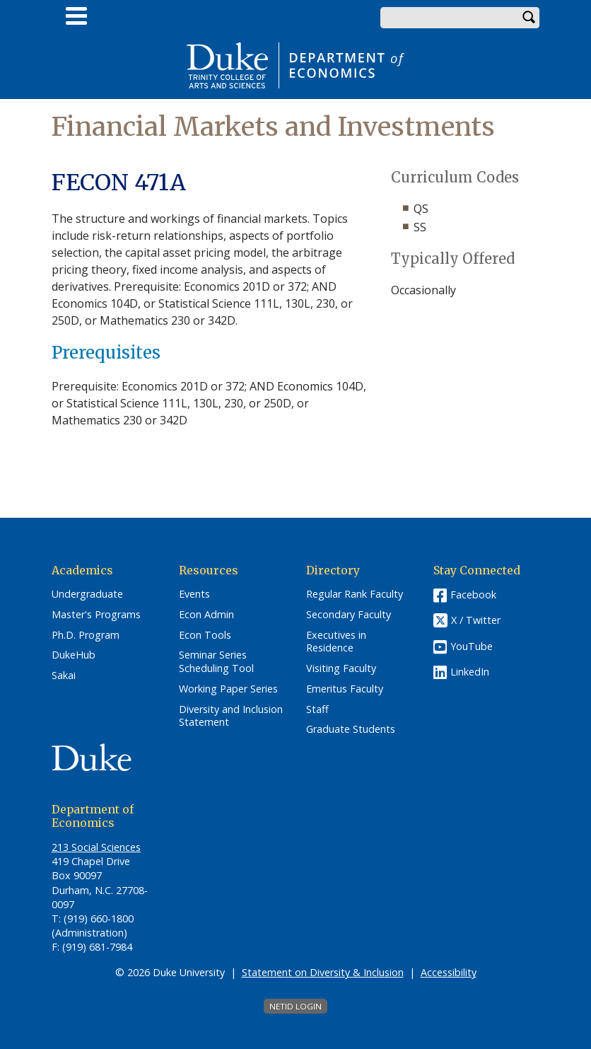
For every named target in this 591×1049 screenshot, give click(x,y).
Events (194, 594)
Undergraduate (87, 594)
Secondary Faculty (348, 614)
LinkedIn (469, 671)
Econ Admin (206, 614)
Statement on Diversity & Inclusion (323, 972)
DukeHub (73, 655)
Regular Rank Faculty (354, 594)
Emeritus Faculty (344, 689)
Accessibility (448, 972)
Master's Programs (96, 614)
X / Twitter (476, 620)
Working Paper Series (228, 689)
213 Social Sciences (96, 847)
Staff (317, 709)
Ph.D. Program (85, 635)
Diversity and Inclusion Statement (231, 716)
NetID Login (295, 1006)
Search (528, 17)
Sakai (64, 675)
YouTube (471, 646)
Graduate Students (350, 729)
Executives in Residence (336, 642)
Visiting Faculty (341, 668)
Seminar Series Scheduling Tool (216, 662)
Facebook (473, 594)
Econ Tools (205, 635)
